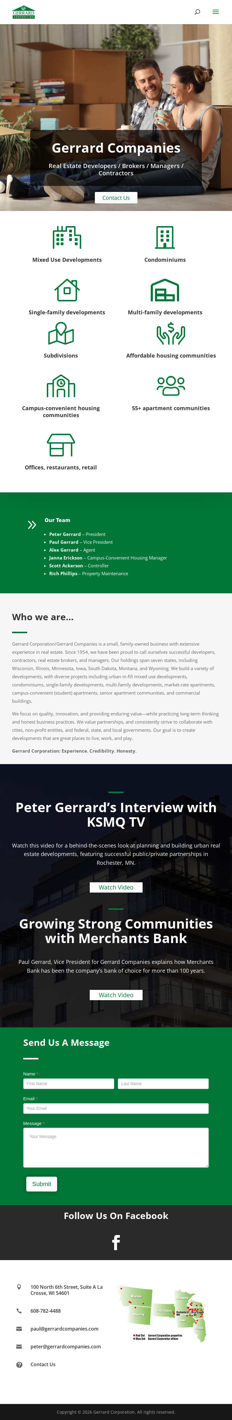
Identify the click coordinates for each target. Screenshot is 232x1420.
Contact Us (116, 197)
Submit (41, 1184)
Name (30, 1073)
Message (34, 1123)
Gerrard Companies (116, 147)
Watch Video (116, 887)
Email (30, 1098)
